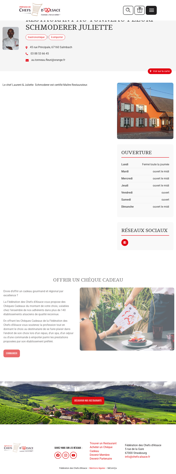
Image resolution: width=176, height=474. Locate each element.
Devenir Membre (99, 454)
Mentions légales (97, 468)
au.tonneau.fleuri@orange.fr (48, 60)
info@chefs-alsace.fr (137, 456)
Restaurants (128, 10)
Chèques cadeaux (140, 10)
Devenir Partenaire (101, 458)
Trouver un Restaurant (103, 443)
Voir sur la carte (160, 71)
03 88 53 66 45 (40, 53)
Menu (151, 10)
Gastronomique (36, 37)
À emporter (57, 37)
